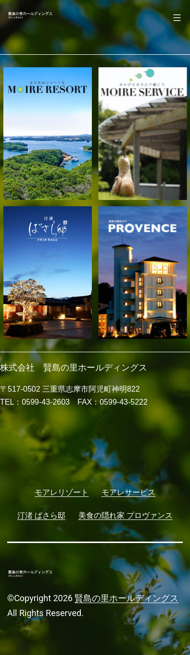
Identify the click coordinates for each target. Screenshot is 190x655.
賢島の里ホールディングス (126, 598)
